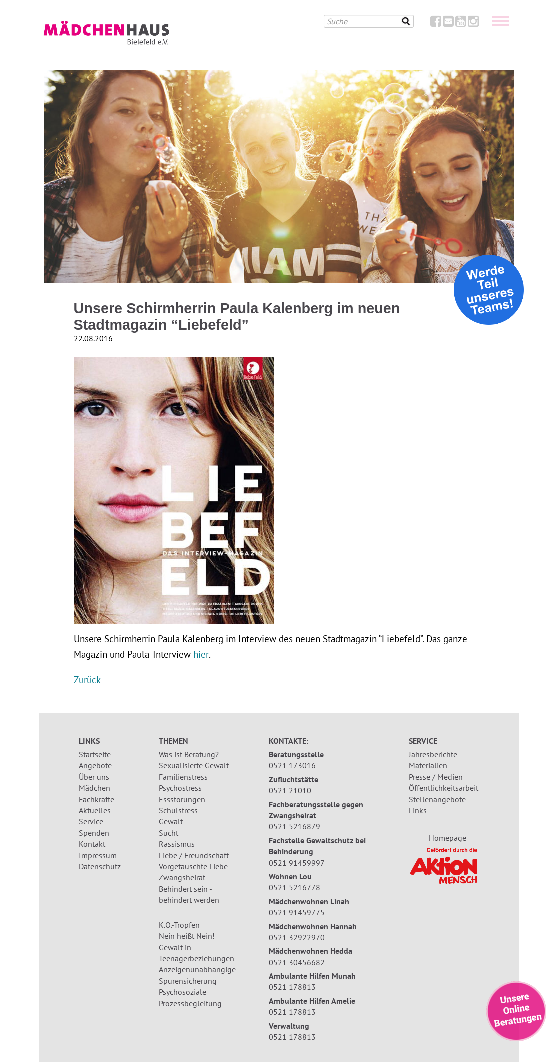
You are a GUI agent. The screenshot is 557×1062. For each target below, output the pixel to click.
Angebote (95, 765)
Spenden (94, 833)
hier (201, 654)
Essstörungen (182, 799)
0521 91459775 (297, 912)
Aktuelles (95, 810)
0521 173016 (292, 765)
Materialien (428, 765)
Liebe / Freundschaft (194, 855)
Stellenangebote (437, 799)
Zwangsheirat (182, 877)
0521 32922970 (297, 937)
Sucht (168, 833)
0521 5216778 (294, 887)
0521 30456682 (297, 962)
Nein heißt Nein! (187, 936)
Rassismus (177, 844)
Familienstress (183, 777)
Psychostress (180, 788)
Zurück (87, 679)
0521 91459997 (297, 863)
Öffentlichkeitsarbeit (443, 788)
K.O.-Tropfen (179, 925)
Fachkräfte (96, 799)
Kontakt (92, 844)
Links (418, 810)
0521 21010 (290, 790)
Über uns (94, 777)
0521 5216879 (294, 826)
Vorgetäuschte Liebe (193, 866)
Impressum (98, 855)
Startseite (95, 754)
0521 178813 (292, 987)
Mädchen (94, 788)
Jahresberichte (433, 754)
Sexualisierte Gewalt (194, 765)
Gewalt (171, 821)
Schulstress (178, 810)
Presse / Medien (436, 777)
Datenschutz (100, 866)
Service (91, 821)
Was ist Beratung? (189, 754)
